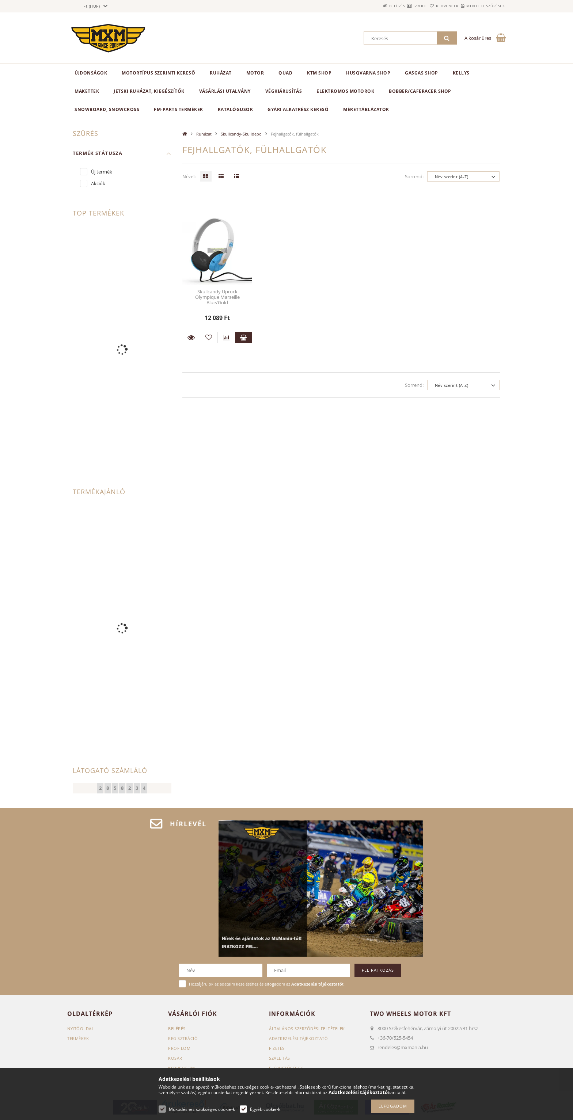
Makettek (87, 91)
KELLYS (461, 73)
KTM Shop (319, 73)
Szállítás (279, 1058)
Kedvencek (434, 5)
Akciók (98, 183)
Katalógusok (235, 109)
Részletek (191, 337)
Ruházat (221, 73)
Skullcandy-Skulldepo (241, 134)
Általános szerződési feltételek (307, 1028)
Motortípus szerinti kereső (158, 73)
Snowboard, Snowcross (107, 109)
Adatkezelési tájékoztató (298, 1038)
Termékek (78, 1038)
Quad (285, 73)
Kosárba (244, 337)
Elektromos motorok (345, 91)
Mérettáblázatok (366, 109)
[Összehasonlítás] (226, 337)
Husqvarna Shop (368, 73)
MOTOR (255, 73)
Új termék (101, 171)
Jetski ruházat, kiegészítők (149, 91)
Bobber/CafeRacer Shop (420, 91)
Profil (399, 5)
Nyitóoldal (80, 1028)
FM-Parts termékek (178, 109)
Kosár (175, 1058)
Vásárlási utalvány (225, 91)
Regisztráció (183, 1038)
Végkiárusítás (283, 91)
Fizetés (277, 1048)
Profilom (179, 1048)
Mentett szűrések (481, 5)
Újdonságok (91, 73)
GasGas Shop (421, 73)
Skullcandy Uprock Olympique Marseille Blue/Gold (217, 297)
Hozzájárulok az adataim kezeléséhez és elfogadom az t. (267, 984)
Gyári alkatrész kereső (298, 109)
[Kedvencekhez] (208, 337)
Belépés (366, 5)
